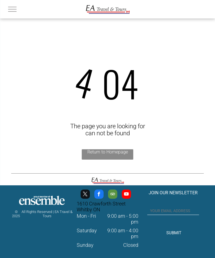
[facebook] (99, 195)
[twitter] (85, 195)
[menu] (12, 9)
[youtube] (126, 195)
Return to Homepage (107, 152)
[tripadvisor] (112, 195)
